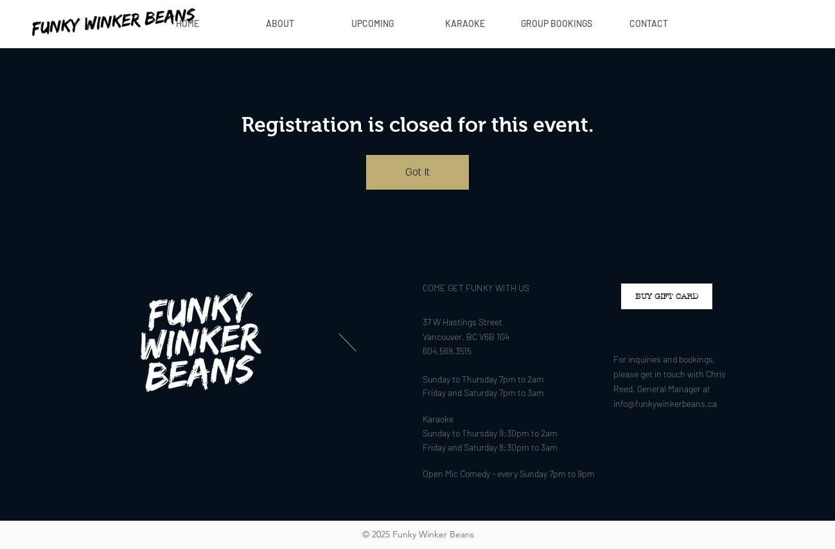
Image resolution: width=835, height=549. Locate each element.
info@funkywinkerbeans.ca (665, 403)
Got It (417, 172)
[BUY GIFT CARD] (666, 296)
